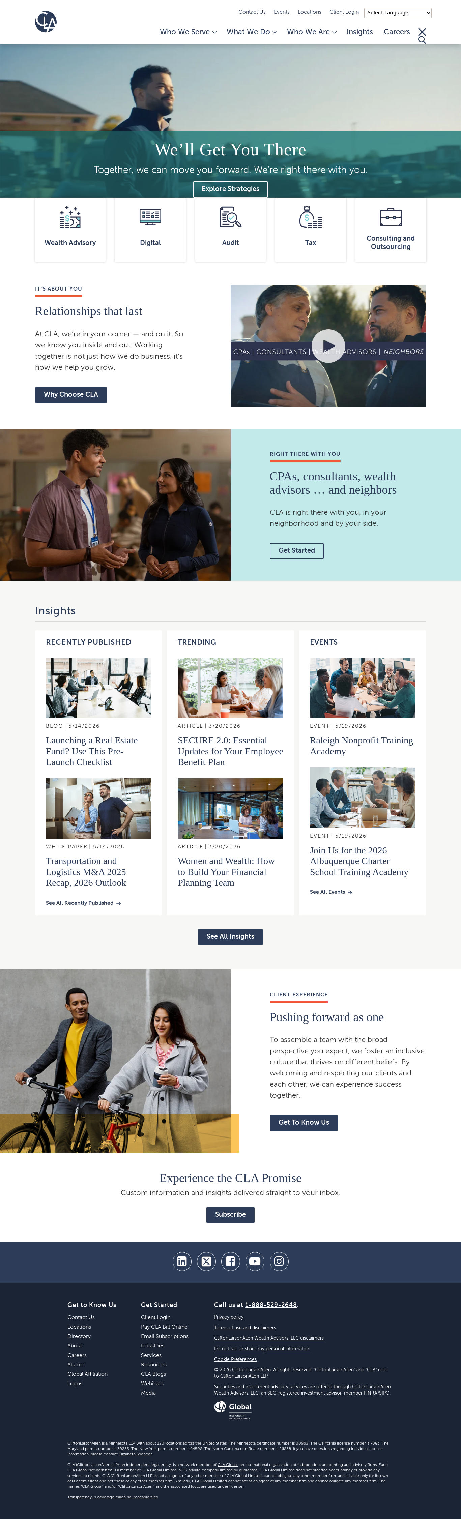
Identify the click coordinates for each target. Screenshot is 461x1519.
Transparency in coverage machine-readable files (112, 1497)
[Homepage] (46, 21)
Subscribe (230, 1215)
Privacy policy (228, 1317)
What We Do (251, 32)
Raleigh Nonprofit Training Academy (361, 745)
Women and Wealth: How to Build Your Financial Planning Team (226, 872)
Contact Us (252, 12)
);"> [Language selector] (398, 13)
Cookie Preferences (235, 1359)
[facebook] (230, 1261)
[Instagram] (279, 1261)
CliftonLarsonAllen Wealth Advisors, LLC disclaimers (269, 1338)
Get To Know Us (304, 1123)
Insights (360, 32)
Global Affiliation (87, 1374)
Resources (154, 1365)
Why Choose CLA (71, 395)
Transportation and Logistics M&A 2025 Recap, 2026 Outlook (86, 872)
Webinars (152, 1384)
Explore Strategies (230, 189)
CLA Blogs (153, 1374)
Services (151, 1355)
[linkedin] (182, 1261)
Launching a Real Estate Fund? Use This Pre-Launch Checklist (92, 751)
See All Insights (230, 937)
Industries (152, 1346)
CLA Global (228, 1465)
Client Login (344, 12)
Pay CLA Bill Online (164, 1327)
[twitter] (206, 1261)
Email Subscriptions (165, 1336)
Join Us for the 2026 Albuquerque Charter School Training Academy (359, 861)
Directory (79, 1336)
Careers (397, 32)
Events (282, 12)
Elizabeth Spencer (135, 1454)
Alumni (76, 1365)
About (74, 1346)
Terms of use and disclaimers (245, 1328)
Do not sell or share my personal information (262, 1349)
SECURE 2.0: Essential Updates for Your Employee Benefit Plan (230, 751)
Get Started (297, 551)
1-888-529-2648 (271, 1305)
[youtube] (255, 1261)
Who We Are (311, 32)
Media (148, 1393)
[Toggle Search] (422, 36)
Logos (74, 1384)
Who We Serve (188, 32)
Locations (309, 12)
